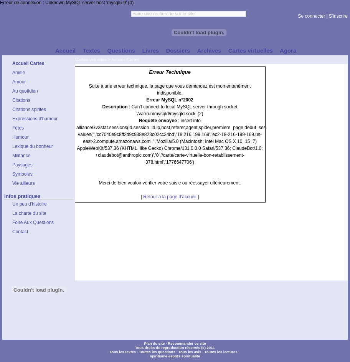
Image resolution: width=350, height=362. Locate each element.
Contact (20, 231)
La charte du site (29, 213)
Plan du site (154, 343)
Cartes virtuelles (91, 59)
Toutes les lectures (220, 352)
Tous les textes (122, 352)
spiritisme (158, 356)
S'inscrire (338, 16)
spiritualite (191, 356)
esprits (174, 356)
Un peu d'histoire (29, 204)
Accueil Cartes (125, 59)
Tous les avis (189, 352)
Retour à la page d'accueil (169, 196)
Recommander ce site (187, 343)
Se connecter (311, 16)
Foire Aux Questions (33, 222)
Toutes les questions (157, 352)
